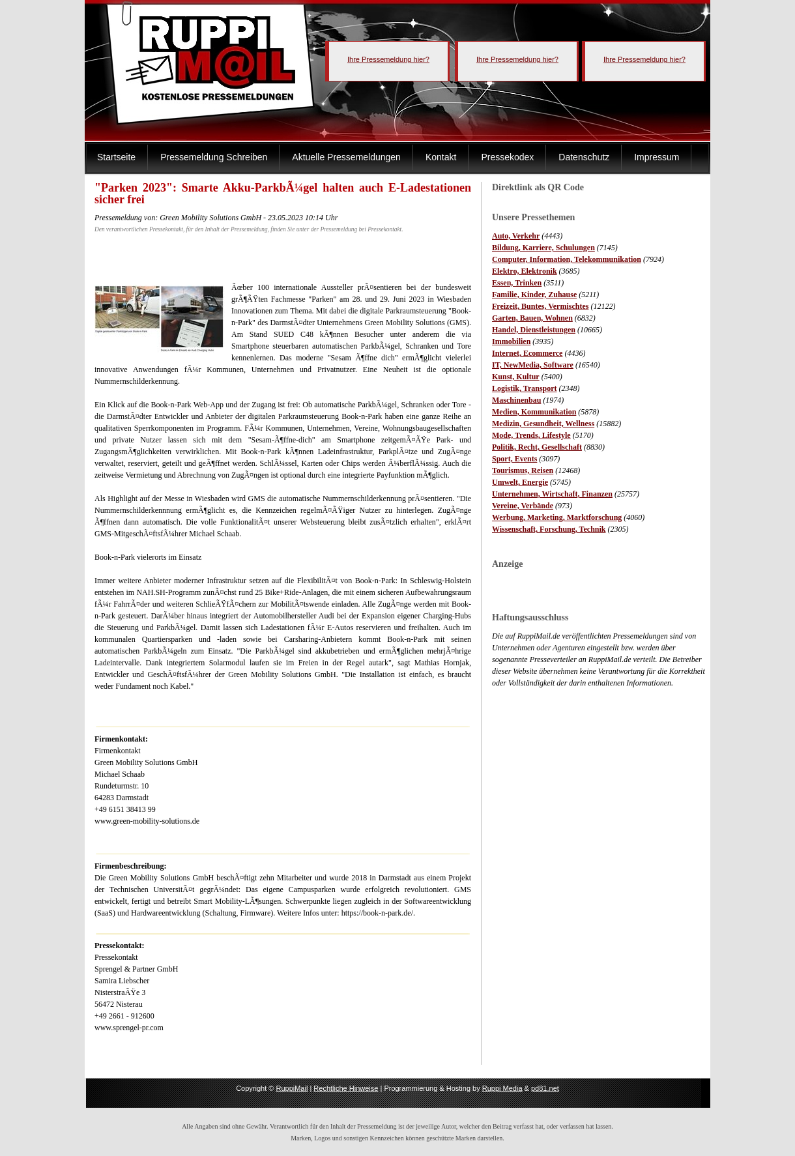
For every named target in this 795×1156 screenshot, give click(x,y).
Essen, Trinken (517, 282)
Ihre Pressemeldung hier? (388, 59)
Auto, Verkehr (516, 235)
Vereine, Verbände (522, 505)
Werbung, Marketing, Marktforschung (557, 517)
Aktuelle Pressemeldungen (346, 157)
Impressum (656, 157)
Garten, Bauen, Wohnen (532, 318)
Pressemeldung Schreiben (213, 157)
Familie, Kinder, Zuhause (534, 294)
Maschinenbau (516, 400)
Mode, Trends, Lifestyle (531, 435)
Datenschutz (583, 157)
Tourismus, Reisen (522, 470)
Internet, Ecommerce (527, 353)
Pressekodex (507, 157)
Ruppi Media (502, 1088)
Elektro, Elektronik (524, 271)
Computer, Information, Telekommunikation (566, 259)
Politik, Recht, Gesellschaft (537, 447)
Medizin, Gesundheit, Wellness (543, 423)
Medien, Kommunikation (534, 411)
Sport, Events (514, 458)
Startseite (116, 157)
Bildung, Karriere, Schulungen (543, 247)
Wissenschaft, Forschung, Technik (549, 529)
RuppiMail (292, 1088)
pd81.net (545, 1088)
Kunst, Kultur (516, 376)
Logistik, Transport (524, 388)
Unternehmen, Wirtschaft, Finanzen (552, 494)
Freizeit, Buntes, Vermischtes (540, 306)
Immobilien (511, 341)
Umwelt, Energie (520, 482)
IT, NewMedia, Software (532, 364)
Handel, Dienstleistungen (533, 329)
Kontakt (441, 157)
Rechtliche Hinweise (345, 1088)
